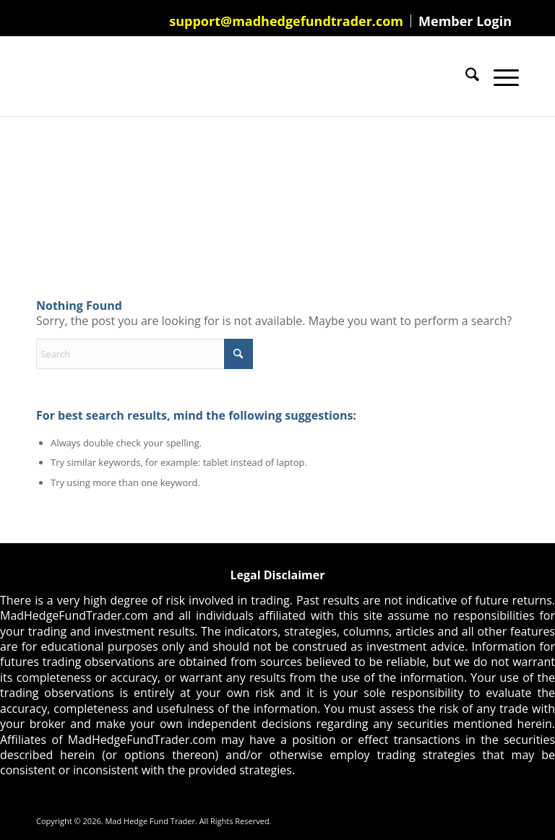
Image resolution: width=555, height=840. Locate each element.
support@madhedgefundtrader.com (286, 21)
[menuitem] (286, 20)
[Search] (465, 76)
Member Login (465, 21)
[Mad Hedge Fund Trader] (36, 76)
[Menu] (499, 76)
